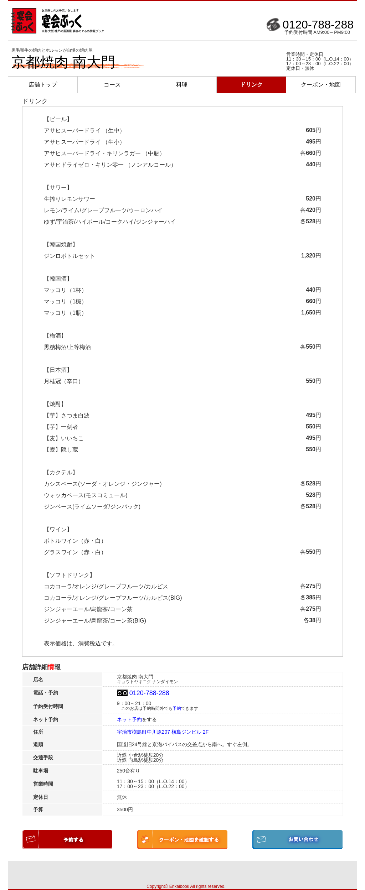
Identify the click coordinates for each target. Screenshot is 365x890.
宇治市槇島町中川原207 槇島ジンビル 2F (163, 732)
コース (112, 85)
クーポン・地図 (321, 85)
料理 (181, 85)
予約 (177, 708)
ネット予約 (129, 719)
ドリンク (251, 85)
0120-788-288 (318, 24)
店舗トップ (43, 85)
